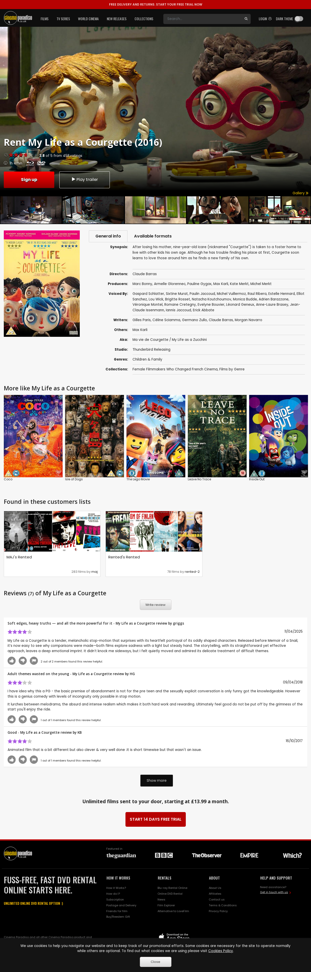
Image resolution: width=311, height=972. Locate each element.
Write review (155, 605)
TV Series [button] (63, 18)
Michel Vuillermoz (231, 293)
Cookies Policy (220, 951)
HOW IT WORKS (118, 878)
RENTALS (164, 878)
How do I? (113, 894)
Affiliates (215, 894)
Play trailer (84, 179)
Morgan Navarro (248, 320)
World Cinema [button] (88, 18)
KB (79, 732)
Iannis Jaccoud (178, 310)
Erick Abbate (203, 310)
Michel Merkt (261, 283)
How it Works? (116, 888)
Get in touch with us (274, 892)
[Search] (202, 19)
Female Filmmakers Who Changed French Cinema (175, 369)
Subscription (115, 899)
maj (94, 571)
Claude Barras (221, 320)
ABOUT (214, 878)
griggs (178, 623)
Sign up (29, 179)
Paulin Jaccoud (202, 293)
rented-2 (192, 571)
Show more (157, 780)
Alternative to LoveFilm (173, 911)
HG (132, 673)
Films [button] (44, 18)
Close (155, 962)
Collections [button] (144, 18)
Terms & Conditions (223, 905)
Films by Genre (232, 369)
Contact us (217, 899)
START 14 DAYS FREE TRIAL (156, 819)
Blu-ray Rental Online (172, 888)
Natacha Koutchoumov (211, 299)
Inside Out (257, 479)
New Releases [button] (116, 18)
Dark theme (284, 18)
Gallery (300, 193)
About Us (215, 888)
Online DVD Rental (170, 894)
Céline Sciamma (166, 320)
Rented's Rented (124, 557)
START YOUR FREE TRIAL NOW (155, 4)
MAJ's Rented (19, 557)
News (161, 899)
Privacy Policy (218, 911)
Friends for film (116, 911)
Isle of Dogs (74, 479)
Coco (8, 479)
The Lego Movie (138, 479)
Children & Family (147, 359)
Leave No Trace (199, 479)
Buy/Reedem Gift (118, 917)
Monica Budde (245, 299)
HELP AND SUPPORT (276, 878)
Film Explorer (166, 905)
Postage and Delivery (121, 905)
